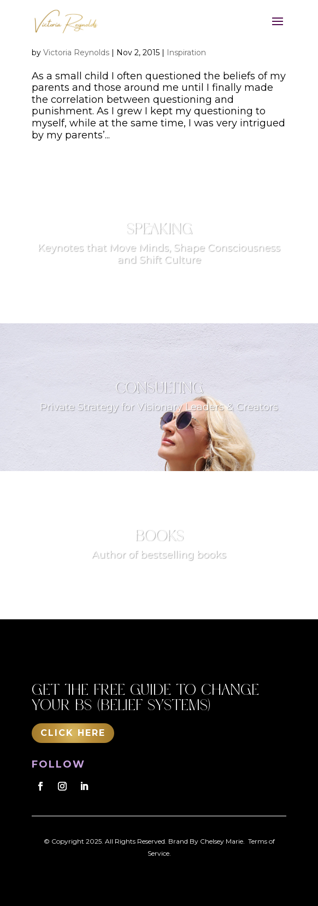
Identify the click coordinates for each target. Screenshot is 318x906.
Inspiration (186, 52)
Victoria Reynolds (76, 52)
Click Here (72, 733)
